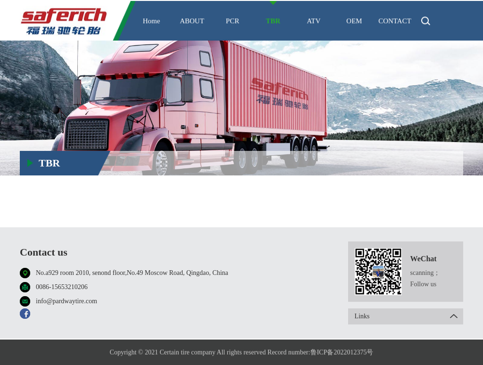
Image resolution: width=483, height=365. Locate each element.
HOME (375, 143)
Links (409, 316)
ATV (313, 22)
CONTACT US (394, 30)
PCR (232, 22)
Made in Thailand (435, 143)
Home (151, 22)
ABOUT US (192, 30)
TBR (273, 22)
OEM (354, 22)
